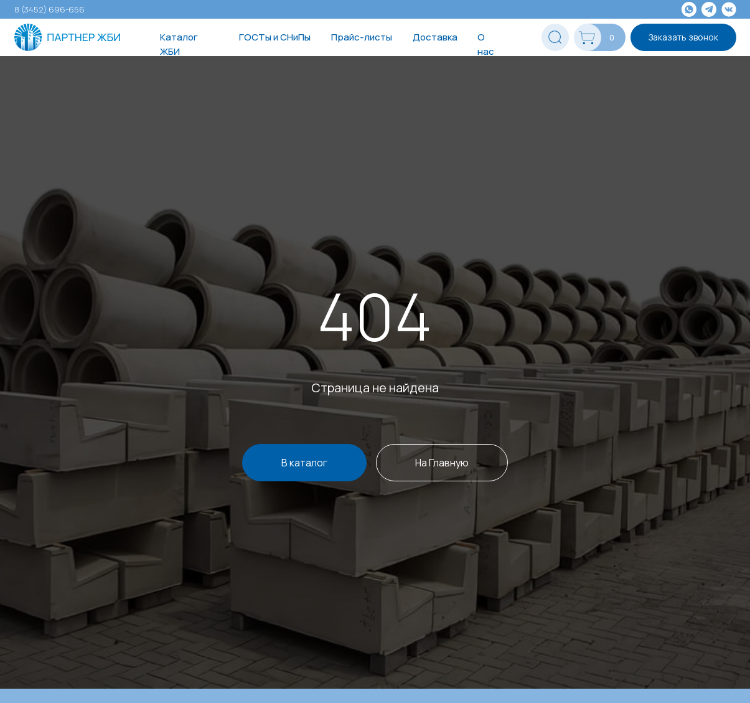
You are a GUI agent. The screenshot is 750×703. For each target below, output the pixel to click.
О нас (485, 44)
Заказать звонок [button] (683, 37)
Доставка (435, 37)
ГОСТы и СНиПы (275, 37)
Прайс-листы (361, 37)
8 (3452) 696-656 (49, 9)
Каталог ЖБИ (179, 44)
